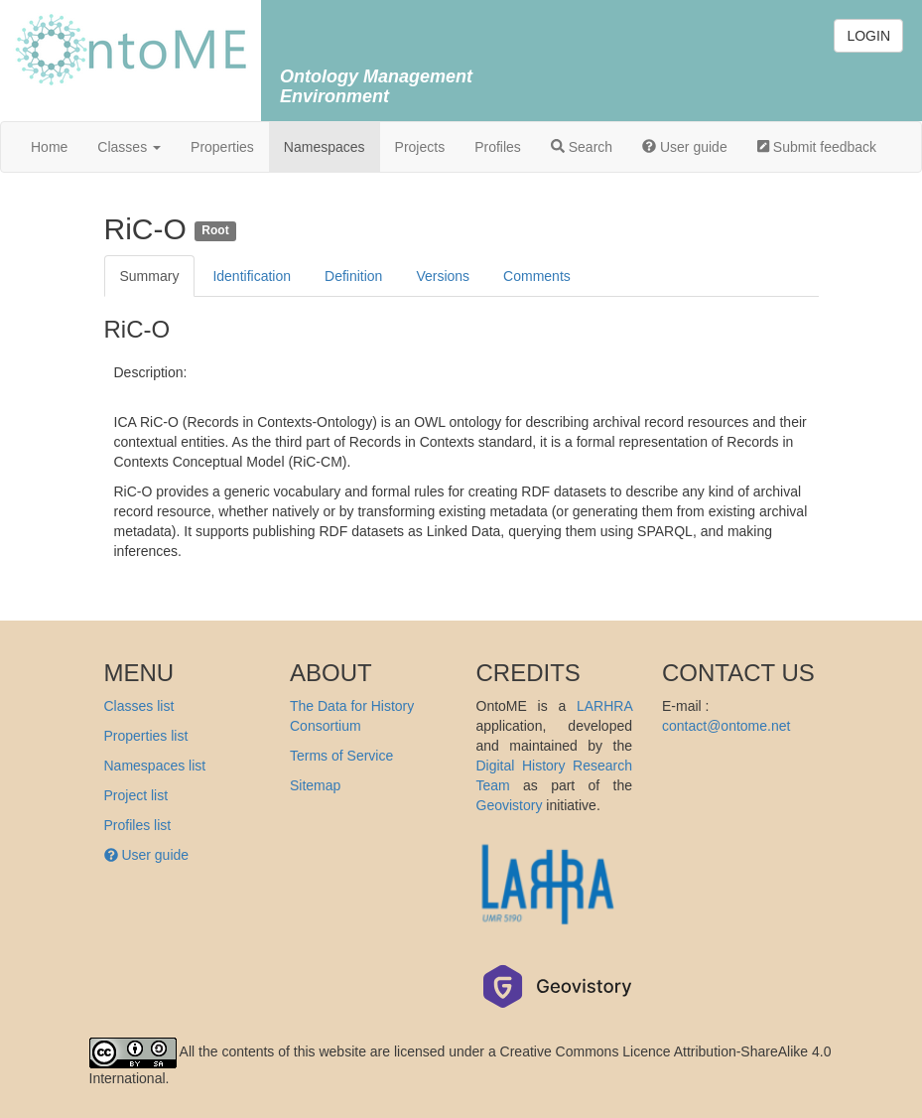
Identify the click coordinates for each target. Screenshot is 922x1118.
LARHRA (604, 706)
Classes (129, 147)
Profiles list (138, 825)
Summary (150, 276)
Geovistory (509, 805)
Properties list (146, 736)
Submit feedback (816, 147)
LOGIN (868, 36)
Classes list (139, 706)
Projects (420, 147)
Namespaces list (155, 765)
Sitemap (315, 785)
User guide (684, 147)
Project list (136, 795)
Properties (222, 147)
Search (581, 147)
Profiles (497, 147)
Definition (353, 276)
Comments (537, 276)
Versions (442, 276)
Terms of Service (341, 756)
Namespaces (324, 147)
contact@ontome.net (726, 726)
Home (49, 147)
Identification (251, 276)
